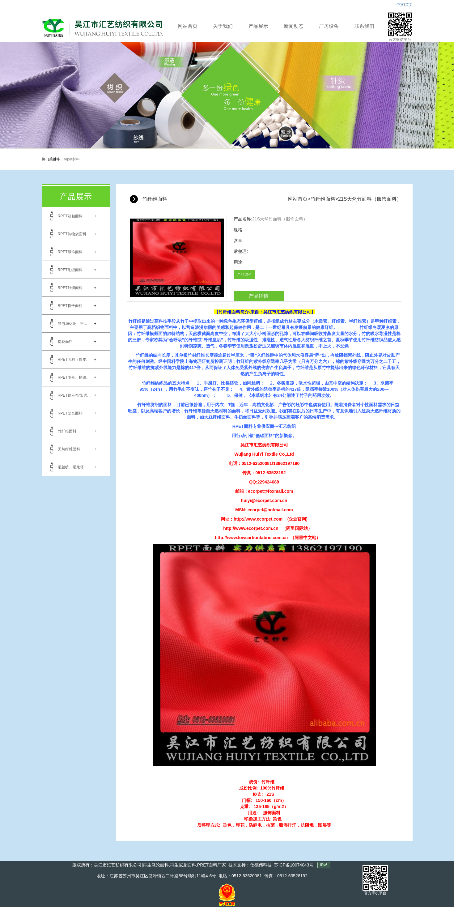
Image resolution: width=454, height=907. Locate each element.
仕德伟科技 (261, 864)
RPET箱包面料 (70, 216)
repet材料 (72, 159)
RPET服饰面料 (70, 252)
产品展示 (258, 26)
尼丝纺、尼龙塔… (72, 467)
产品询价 (244, 274)
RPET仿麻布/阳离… (74, 395)
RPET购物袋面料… (74, 234)
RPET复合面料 (70, 413)
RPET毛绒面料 (70, 270)
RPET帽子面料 (70, 306)
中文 (400, 4)
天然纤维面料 (69, 449)
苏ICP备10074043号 (294, 864)
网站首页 (187, 26)
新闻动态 (293, 26)
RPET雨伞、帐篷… (74, 377)
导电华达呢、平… (72, 323)
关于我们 (223, 26)
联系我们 (364, 26)
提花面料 (65, 341)
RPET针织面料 (70, 288)
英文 (409, 4)
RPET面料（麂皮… (74, 359)
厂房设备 (329, 26)
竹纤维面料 (67, 431)
